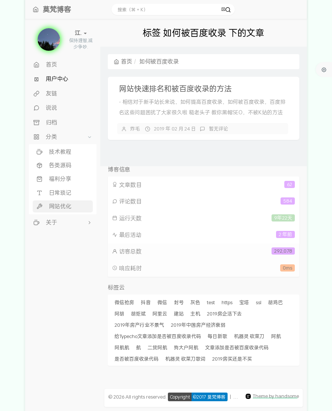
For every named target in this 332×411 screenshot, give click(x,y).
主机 (195, 313)
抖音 (146, 302)
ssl (258, 302)
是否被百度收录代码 (136, 358)
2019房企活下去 (224, 313)
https (227, 302)
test (211, 302)
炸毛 (135, 128)
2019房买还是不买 (232, 358)
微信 (162, 302)
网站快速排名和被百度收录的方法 (175, 88)
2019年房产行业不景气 (139, 325)
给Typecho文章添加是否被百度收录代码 (158, 336)
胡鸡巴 (275, 302)
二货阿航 (157, 347)
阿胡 (119, 313)
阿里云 (159, 313)
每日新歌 (217, 336)
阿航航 (122, 347)
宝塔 (244, 302)
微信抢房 (124, 302)
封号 (179, 302)
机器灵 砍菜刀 (249, 336)
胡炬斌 (138, 313)
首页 (123, 61)
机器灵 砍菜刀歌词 (185, 358)
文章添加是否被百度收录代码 (237, 347)
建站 (179, 313)
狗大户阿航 (186, 347)
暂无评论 (218, 128)
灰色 (195, 302)
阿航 (276, 336)
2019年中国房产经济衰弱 (198, 325)
